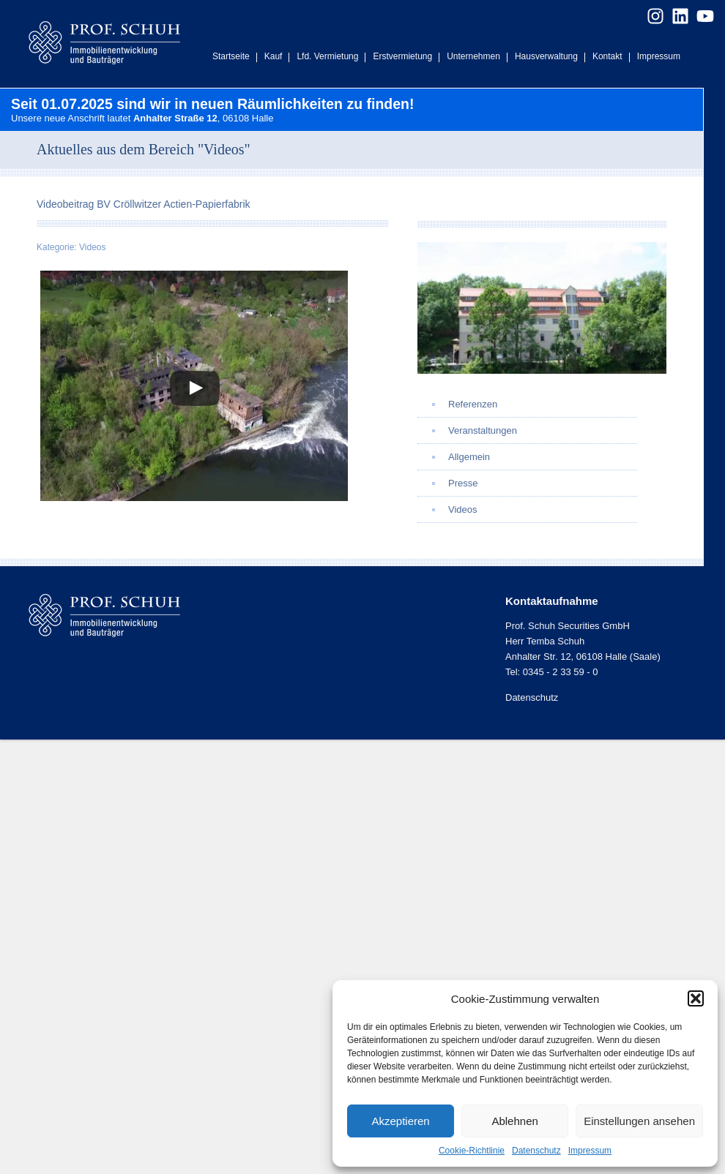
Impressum (589, 1150)
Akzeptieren (400, 1121)
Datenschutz (536, 1150)
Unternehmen (473, 56)
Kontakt (607, 56)
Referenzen (472, 404)
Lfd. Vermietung (327, 56)
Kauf (273, 56)
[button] (695, 998)
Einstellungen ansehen (639, 1121)
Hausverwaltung (546, 56)
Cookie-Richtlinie (472, 1150)
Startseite (231, 56)
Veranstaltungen (482, 430)
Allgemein (469, 456)
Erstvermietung (402, 56)
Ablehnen (514, 1121)
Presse (462, 483)
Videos (92, 247)
